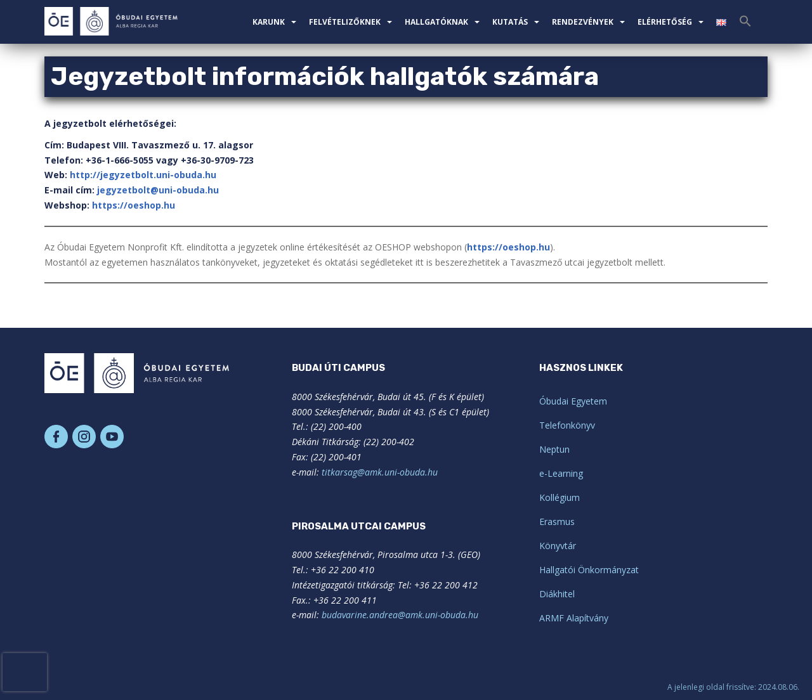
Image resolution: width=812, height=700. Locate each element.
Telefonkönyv (567, 425)
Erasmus (557, 521)
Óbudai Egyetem (573, 401)
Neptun (554, 449)
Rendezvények (582, 21)
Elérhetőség (665, 21)
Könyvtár (557, 546)
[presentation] (25, 672)
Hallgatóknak (436, 21)
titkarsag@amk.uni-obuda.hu (380, 472)
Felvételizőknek (345, 21)
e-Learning (561, 473)
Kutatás (510, 21)
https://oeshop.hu (133, 205)
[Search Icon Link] (745, 24)
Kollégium (559, 497)
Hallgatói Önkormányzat (589, 570)
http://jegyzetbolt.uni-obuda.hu (143, 175)
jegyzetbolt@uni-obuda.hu (158, 190)
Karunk (268, 21)
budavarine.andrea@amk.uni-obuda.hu (400, 615)
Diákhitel (557, 594)
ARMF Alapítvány (573, 618)
